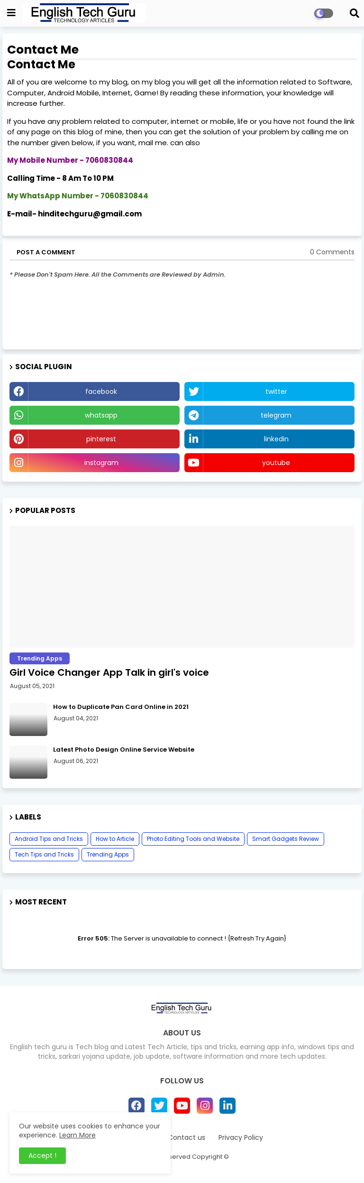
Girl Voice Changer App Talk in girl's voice (109, 672)
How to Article (115, 839)
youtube (276, 462)
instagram (101, 462)
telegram (276, 415)
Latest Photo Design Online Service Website (123, 749)
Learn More (77, 1135)
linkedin (276, 439)
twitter (276, 391)
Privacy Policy (240, 1137)
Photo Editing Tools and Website (193, 839)
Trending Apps (108, 854)
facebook (101, 391)
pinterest (101, 439)
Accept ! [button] (42, 1155)
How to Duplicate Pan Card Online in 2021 (121, 707)
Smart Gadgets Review (285, 839)
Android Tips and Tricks (49, 839)
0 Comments (332, 252)
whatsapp (101, 415)
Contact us (186, 1137)
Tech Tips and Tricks (44, 854)
